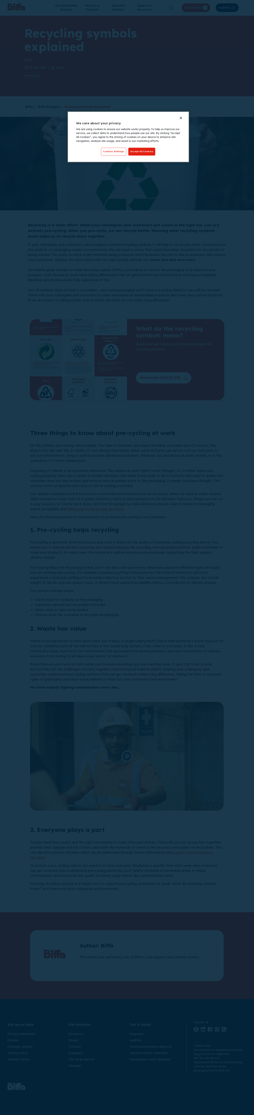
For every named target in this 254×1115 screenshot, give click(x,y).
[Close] (181, 118)
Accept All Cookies (141, 151)
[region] (128, 136)
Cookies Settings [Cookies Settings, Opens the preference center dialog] (113, 151)
